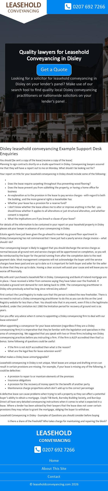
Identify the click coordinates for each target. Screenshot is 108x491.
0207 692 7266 (89, 7)
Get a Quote (54, 70)
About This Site (54, 469)
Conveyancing (23, 8)
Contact (54, 477)
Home (54, 461)
